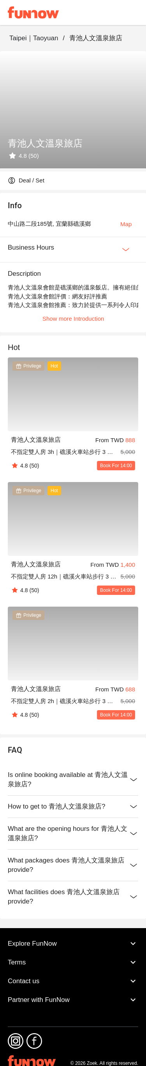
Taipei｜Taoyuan (33, 38)
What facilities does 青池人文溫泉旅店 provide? (73, 896)
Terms (73, 962)
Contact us (73, 981)
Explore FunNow (73, 943)
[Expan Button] (126, 249)
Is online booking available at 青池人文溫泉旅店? (73, 779)
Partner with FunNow (73, 1000)
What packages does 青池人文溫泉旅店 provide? (73, 865)
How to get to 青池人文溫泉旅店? (73, 807)
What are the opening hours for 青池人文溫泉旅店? (73, 833)
